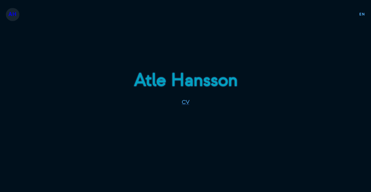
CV (185, 102)
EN (362, 14)
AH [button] (13, 14)
